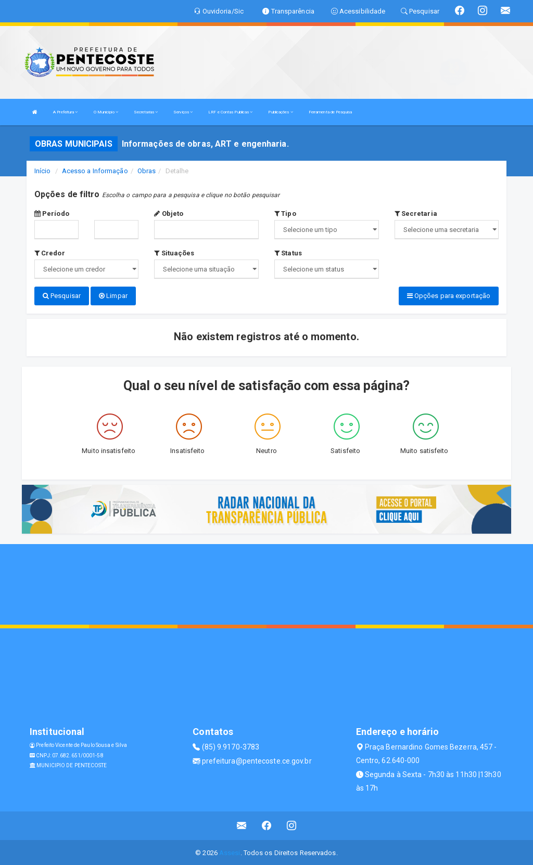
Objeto (168, 213)
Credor (49, 253)
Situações (174, 253)
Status (288, 253)
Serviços (183, 112)
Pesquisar (62, 296)
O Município (106, 112)
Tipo (285, 213)
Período (51, 213)
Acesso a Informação (95, 171)
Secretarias (146, 112)
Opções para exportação (448, 296)
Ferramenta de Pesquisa (330, 112)
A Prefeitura (65, 112)
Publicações (280, 112)
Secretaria (416, 213)
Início (42, 171)
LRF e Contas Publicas (230, 112)
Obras (146, 171)
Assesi (229, 852)
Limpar (113, 296)
